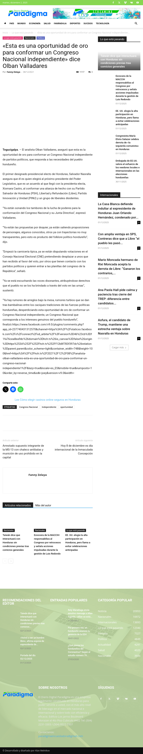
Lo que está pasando (22, 32)
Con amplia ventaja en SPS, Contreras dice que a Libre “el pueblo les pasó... (118, 238)
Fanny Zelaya (13, 71)
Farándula (60, 23)
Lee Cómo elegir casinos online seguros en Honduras (48, 399)
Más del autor (43, 505)
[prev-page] (5, 561)
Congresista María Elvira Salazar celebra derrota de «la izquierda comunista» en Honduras (127, 142)
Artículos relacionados (18, 505)
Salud (47, 23)
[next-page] (11, 561)
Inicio (5, 32)
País (11, 23)
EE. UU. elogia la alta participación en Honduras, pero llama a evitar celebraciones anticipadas (77, 542)
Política (41, 38)
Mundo (21, 23)
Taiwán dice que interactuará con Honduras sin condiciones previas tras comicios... (32, 620)
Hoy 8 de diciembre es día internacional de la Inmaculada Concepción (74, 449)
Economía (34, 23)
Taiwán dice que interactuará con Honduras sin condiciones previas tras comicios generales (16, 542)
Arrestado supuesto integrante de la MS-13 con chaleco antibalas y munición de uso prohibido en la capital (23, 451)
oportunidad (66, 407)
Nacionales (29, 38)
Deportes (75, 23)
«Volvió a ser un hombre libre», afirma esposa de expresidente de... (32, 641)
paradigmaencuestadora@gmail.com (60, 736)
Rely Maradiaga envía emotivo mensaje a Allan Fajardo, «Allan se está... (80, 613)
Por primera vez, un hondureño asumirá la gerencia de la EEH (79, 631)
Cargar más (119, 347)
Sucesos (88, 23)
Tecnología (102, 23)
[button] (135, 23)
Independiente (49, 407)
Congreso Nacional (28, 407)
